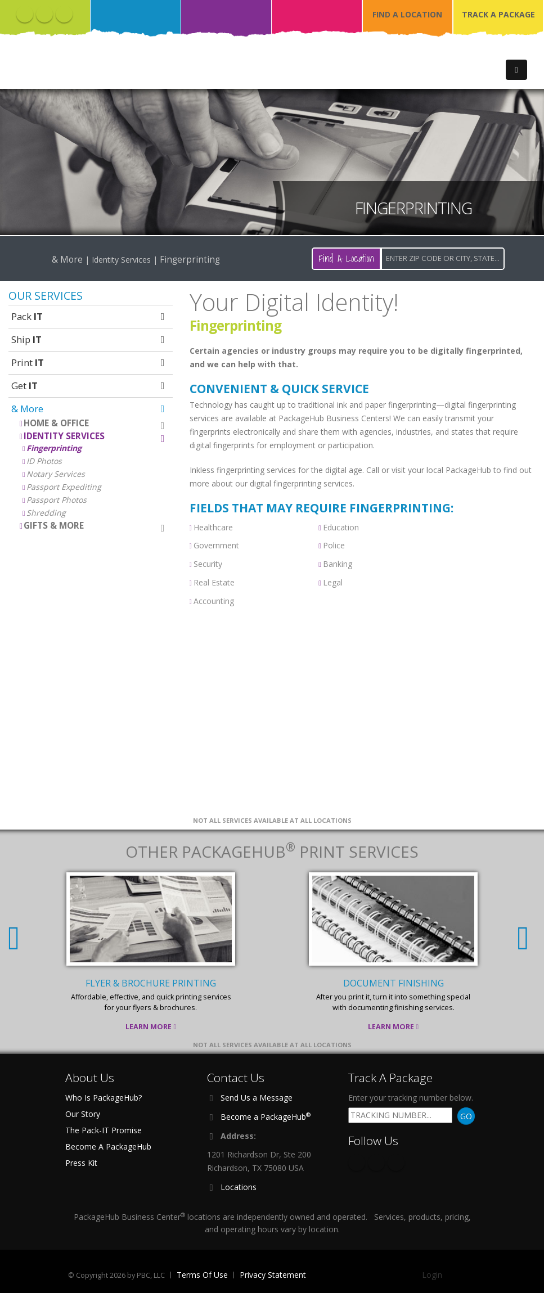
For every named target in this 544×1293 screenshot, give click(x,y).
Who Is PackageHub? (103, 1097)
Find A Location (346, 258)
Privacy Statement (273, 1274)
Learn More (150, 1026)
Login (432, 1274)
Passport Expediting (63, 486)
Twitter (44, 14)
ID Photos (44, 461)
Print (89, 362)
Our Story (82, 1114)
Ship (89, 339)
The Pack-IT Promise (103, 1130)
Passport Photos (56, 499)
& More (89, 408)
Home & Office (95, 423)
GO (466, 1116)
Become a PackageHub (266, 1116)
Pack (89, 316)
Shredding (46, 512)
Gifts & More (95, 526)
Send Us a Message (257, 1097)
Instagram (64, 14)
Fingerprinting (54, 448)
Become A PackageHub (108, 1146)
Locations (239, 1187)
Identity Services (95, 436)
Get (89, 385)
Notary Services (55, 473)
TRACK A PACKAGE (498, 14)
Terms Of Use (202, 1274)
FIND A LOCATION (407, 14)
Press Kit (81, 1162)
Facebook (24, 14)
